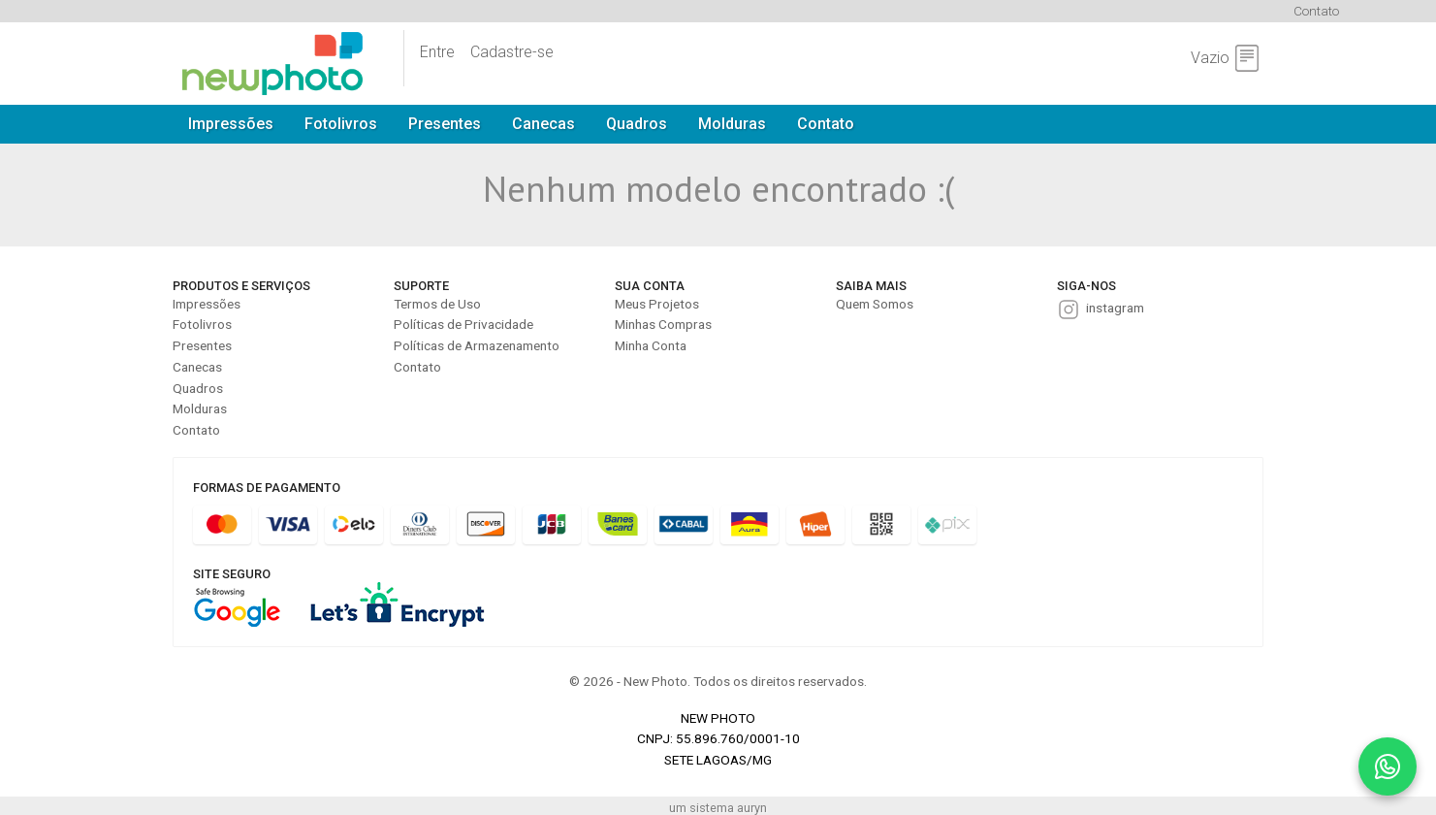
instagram (1115, 307)
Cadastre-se (512, 52)
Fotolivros (340, 123)
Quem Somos (874, 303)
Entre (437, 52)
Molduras (732, 123)
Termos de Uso (437, 303)
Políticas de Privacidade (463, 324)
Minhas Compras (663, 324)
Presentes (444, 123)
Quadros (636, 123)
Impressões (230, 123)
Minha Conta (650, 345)
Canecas (543, 123)
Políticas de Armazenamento (476, 345)
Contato (1316, 10)
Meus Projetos (657, 303)
